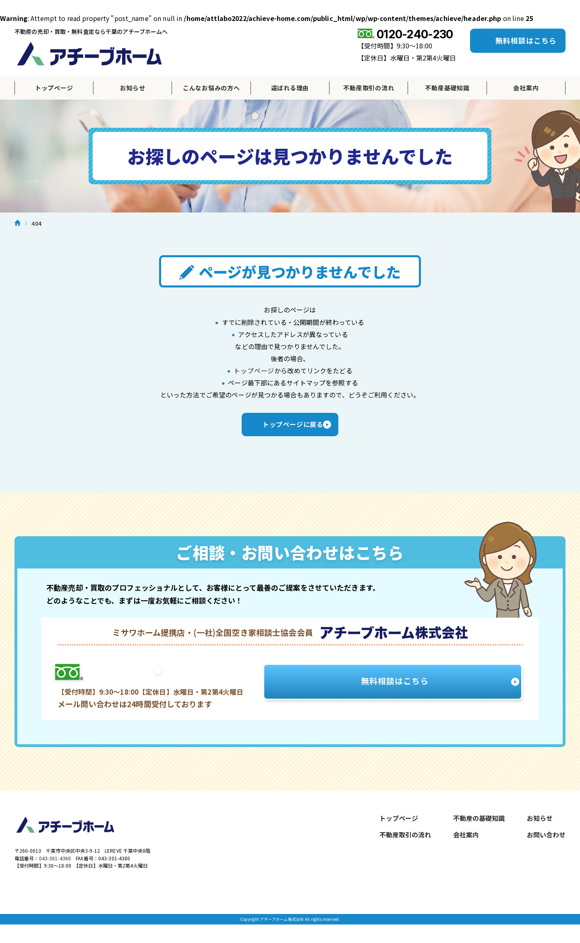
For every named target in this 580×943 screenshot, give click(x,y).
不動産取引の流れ (368, 87)
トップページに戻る (290, 429)
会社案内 (526, 87)
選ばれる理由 (290, 87)
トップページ (54, 87)
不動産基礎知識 (447, 87)
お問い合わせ (546, 842)
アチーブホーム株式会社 (89, 53)
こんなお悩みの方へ (211, 87)
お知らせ (132, 87)
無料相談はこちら (525, 40)
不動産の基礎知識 (479, 826)
